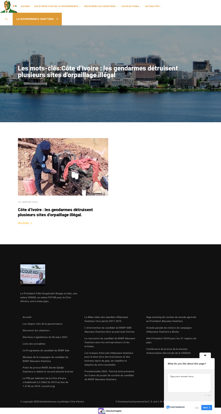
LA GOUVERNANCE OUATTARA (37, 19)
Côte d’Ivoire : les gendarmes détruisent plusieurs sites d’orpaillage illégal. (55, 212)
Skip (197, 407)
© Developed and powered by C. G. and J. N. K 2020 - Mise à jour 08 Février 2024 (158, 401)
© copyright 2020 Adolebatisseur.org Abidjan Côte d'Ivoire (52, 401)
